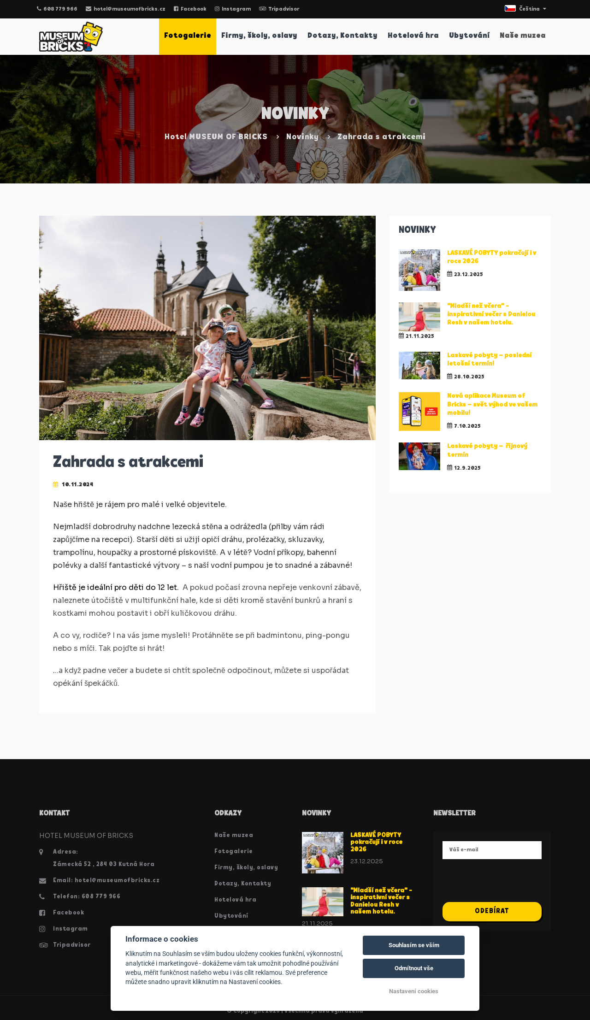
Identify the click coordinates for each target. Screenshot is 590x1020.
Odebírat (492, 911)
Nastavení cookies (413, 991)
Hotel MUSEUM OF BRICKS (216, 137)
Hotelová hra (413, 36)
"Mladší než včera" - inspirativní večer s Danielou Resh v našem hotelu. (491, 314)
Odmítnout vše (414, 968)
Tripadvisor (279, 9)
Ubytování (469, 36)
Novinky (302, 137)
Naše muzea (523, 36)
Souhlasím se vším (414, 945)
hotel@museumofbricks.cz (125, 9)
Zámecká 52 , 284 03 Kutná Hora (103, 864)
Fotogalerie (187, 36)
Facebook (190, 9)
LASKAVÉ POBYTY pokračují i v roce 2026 (376, 842)
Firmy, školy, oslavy (259, 36)
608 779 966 (57, 9)
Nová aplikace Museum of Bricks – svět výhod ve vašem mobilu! (492, 404)
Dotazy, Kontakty (342, 36)
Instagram (233, 9)
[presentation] (512, 884)
